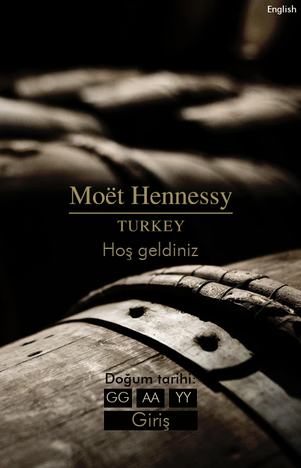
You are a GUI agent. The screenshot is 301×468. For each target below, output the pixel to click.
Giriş (150, 420)
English (281, 9)
